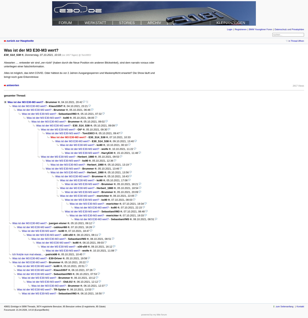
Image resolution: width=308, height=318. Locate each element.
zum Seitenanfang (284, 306)
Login (229, 29)
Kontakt (300, 306)
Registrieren (241, 29)
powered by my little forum (154, 314)
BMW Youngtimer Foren (260, 29)
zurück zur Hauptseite (20, 40)
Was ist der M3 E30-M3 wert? (25, 102)
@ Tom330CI (85, 55)
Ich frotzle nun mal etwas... (27, 254)
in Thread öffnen (296, 41)
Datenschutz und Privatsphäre (289, 29)
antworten (13, 85)
